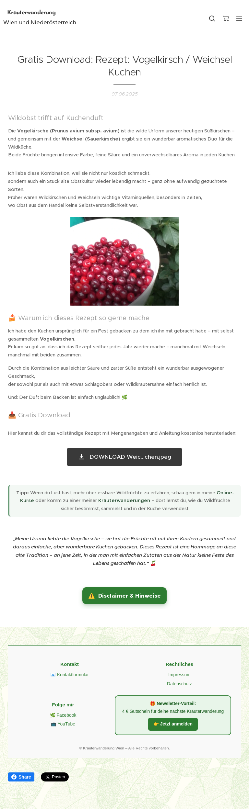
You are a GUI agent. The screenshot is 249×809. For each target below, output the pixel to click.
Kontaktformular (73, 674)
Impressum (179, 674)
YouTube (66, 723)
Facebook (66, 714)
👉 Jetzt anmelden (173, 723)
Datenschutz (179, 683)
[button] (212, 18)
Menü (239, 18)
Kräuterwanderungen (124, 500)
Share (21, 777)
